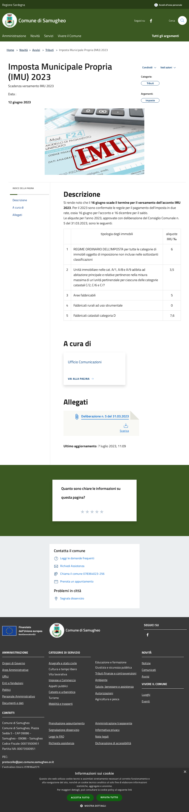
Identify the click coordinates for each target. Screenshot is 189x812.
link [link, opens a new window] (130, 789)
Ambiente (101, 680)
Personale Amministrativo (18, 696)
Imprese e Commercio (62, 680)
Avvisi (36, 50)
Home (10, 50)
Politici (6, 689)
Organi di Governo (13, 663)
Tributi (49, 50)
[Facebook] (149, 20)
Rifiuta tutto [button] (109, 797)
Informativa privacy (107, 730)
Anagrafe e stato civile (63, 663)
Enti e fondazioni (12, 683)
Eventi (146, 701)
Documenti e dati (13, 703)
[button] (94, 806)
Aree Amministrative (15, 670)
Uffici (5, 676)
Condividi (149, 67)
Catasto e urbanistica (62, 692)
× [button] (184, 772)
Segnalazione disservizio (64, 730)
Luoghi (146, 694)
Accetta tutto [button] (80, 797)
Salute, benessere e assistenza (114, 686)
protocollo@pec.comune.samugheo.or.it (28, 762)
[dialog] (94, 790)
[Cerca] (182, 20)
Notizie (146, 663)
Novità (23, 50)
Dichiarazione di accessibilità (113, 743)
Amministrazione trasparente (113, 723)
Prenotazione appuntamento (67, 723)
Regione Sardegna (13, 5)
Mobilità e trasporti (61, 703)
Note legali (102, 736)
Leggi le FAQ (56, 736)
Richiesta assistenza (61, 743)
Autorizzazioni (104, 693)
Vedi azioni (168, 67)
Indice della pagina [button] (23, 188)
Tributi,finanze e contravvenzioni (115, 673)
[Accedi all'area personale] (168, 5)
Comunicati (149, 670)
